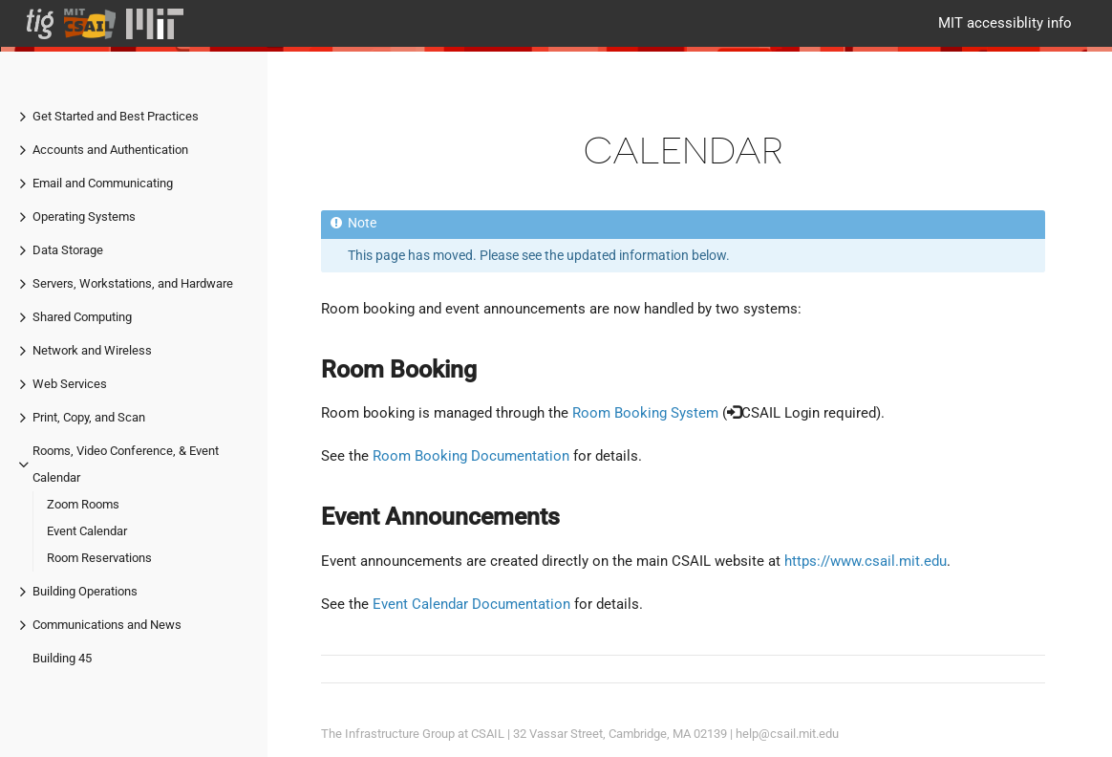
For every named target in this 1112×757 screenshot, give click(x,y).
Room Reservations (99, 558)
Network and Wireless (92, 350)
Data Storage (67, 250)
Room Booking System (645, 413)
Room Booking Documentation (471, 456)
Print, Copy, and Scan (88, 417)
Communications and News (107, 624)
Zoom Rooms (83, 504)
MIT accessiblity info (1005, 23)
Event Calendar (87, 531)
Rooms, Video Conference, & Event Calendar (125, 464)
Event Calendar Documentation (471, 604)
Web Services (69, 384)
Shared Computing (82, 317)
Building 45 (62, 658)
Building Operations (85, 591)
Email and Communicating (102, 183)
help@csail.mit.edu (787, 733)
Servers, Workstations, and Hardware (132, 283)
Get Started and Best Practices (115, 116)
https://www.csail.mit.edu (865, 561)
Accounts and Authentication (110, 149)
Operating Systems (84, 216)
